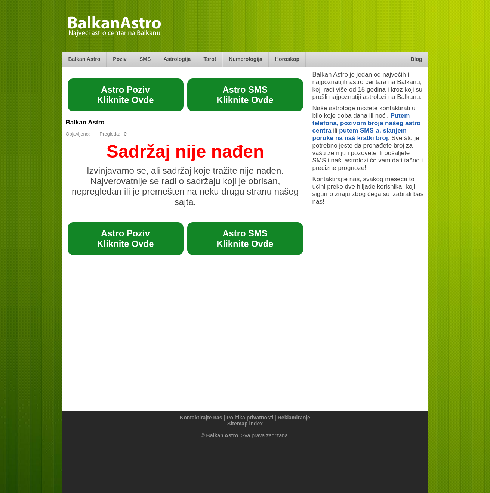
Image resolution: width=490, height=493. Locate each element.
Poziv (120, 59)
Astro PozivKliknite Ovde (125, 94)
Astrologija (177, 59)
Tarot (209, 59)
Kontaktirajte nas (201, 418)
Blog (416, 59)
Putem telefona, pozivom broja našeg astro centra (366, 123)
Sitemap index (245, 424)
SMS (145, 59)
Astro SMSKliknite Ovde (244, 94)
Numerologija (245, 59)
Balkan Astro (84, 59)
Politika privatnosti (249, 418)
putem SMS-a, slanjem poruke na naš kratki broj (359, 134)
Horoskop (287, 59)
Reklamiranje (294, 418)
